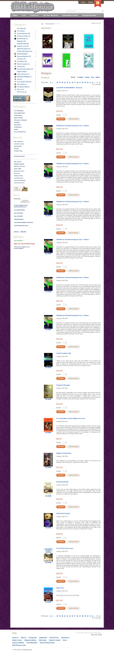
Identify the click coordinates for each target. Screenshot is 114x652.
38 (57, 82)
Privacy (65, 640)
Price (92, 77)
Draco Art (17, 173)
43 (70, 82)
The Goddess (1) (21, 84)
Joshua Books (18, 115)
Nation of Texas (18, 175)
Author (16, 129)
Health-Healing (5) (21, 54)
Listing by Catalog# (54, 640)
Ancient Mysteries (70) (22, 33)
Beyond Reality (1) (21, 38)
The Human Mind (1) (22, 87)
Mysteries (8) (20, 66)
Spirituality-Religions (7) (23, 76)
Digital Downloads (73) (23, 48)
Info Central (17, 161)
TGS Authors (20, 31)
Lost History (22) (21, 61)
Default (98, 77)
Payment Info (33, 637)
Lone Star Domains (19, 180)
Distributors (17, 125)
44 (72, 82)
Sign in (83, 2)
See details (48, 101)
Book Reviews (65, 637)
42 (67, 82)
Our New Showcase (50, 15)
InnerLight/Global (19, 113)
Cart (23, 15)
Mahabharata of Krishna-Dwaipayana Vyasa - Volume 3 (72, 239)
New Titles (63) (21, 28)
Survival (18, 79)
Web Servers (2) (21, 92)
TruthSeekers (18, 127)
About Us (23, 637)
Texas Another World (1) (23, 81)
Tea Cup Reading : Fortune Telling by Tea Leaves (70, 418)
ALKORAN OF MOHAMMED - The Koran (69, 87)
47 (80, 82)
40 (62, 82)
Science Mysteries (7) (22, 74)
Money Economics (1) (22, 64)
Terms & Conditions (18, 642)
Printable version (95, 23)
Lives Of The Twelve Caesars (64, 548)
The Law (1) (19, 89)
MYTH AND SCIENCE (63, 513)
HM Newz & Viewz (19, 166)
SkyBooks (17, 122)
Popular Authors (22, 71)
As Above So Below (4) (22, 36)
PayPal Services (54, 637)
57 (97, 82)
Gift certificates (18, 141)
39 (59, 82)
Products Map (18, 151)
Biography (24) (21, 41)
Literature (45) (21, 59)
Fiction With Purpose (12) (24, 51)
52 (92, 82)
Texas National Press (20, 132)
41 (65, 82)
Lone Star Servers (19, 182)
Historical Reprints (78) (23, 56)
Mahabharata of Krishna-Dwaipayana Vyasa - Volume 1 (72, 315)
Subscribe (23, 231)
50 (87, 82)
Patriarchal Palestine (62, 482)
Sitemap (16, 148)
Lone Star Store (18, 178)
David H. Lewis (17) (22, 46)
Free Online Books (31, 642)
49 (85, 82)
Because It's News (19, 171)
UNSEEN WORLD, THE (63, 353)
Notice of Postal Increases (47, 642)
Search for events (19, 144)
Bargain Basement (19, 156)
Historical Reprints (50, 23)
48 (82, 82)
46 (77, 82)
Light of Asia (60, 588)
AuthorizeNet (43, 637)
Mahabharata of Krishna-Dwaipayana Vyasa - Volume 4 (72, 201)
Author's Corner (17, 640)
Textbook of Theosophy (63, 385)
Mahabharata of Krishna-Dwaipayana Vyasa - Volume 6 (72, 125)
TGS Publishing (18, 110)
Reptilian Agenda (19, 164)
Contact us (15, 637)
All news (16, 231)
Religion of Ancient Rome (63, 453)
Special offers (18, 146)
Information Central (70, 15)
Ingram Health (18, 117)
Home (15, 15)
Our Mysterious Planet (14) (24, 69)
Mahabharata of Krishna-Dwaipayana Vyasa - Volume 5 (72, 163)
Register (90, 2)
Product (87, 77)
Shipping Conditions (30, 640)
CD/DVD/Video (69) (23, 43)
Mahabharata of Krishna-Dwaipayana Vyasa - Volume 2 (72, 277)
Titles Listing (42, 640)
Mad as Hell (17, 168)
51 (90, 82)
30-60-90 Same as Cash (19, 645)
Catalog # (81, 77)
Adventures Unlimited (20, 120)
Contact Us (34, 15)
